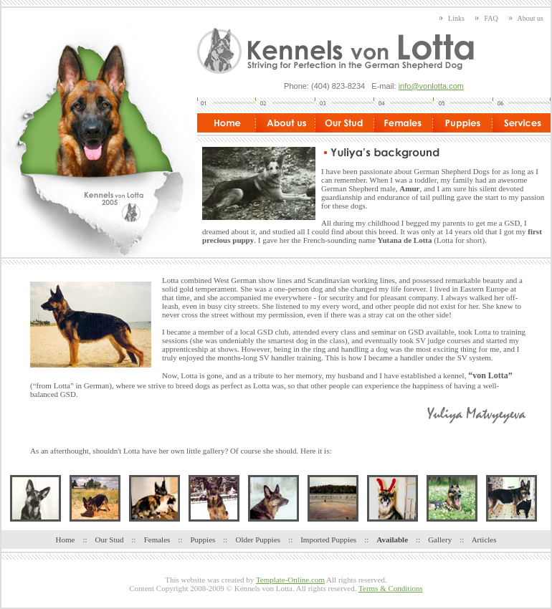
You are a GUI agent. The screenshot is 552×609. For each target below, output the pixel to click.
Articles (484, 539)
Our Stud (109, 539)
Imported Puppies (328, 539)
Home (65, 539)
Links (452, 18)
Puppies (202, 539)
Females (157, 539)
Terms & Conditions (390, 588)
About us (526, 18)
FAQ (486, 18)
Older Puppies (257, 539)
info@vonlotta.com (431, 86)
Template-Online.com (290, 579)
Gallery (440, 539)
